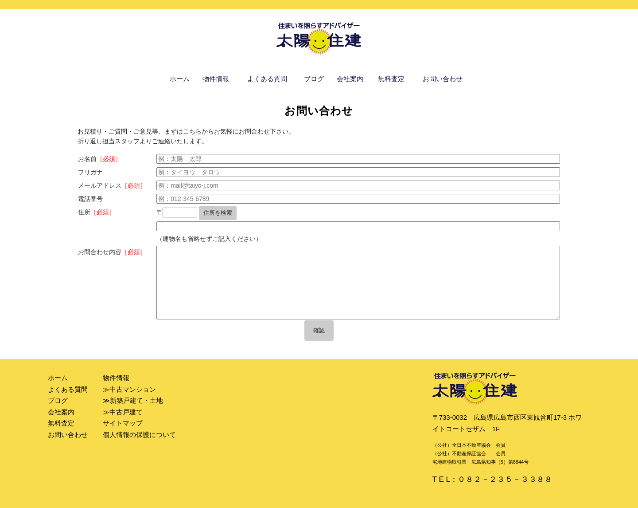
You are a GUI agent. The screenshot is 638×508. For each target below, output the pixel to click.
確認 (319, 330)
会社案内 (350, 79)
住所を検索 (217, 212)
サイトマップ (123, 423)
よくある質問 (267, 79)
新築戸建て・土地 (136, 400)
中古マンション (132, 389)
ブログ (314, 79)
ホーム (180, 79)
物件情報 (215, 79)
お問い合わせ (443, 79)
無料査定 (391, 79)
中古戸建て (126, 412)
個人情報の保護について (139, 434)
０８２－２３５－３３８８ (505, 479)
